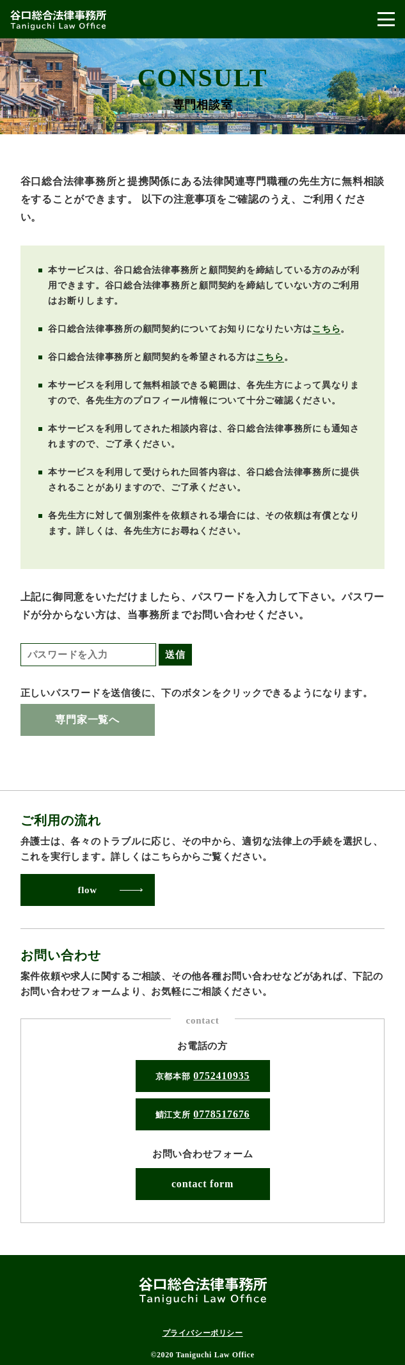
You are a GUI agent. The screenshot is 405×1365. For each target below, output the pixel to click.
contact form (202, 1183)
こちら (326, 329)
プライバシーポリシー (203, 1333)
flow (87, 890)
